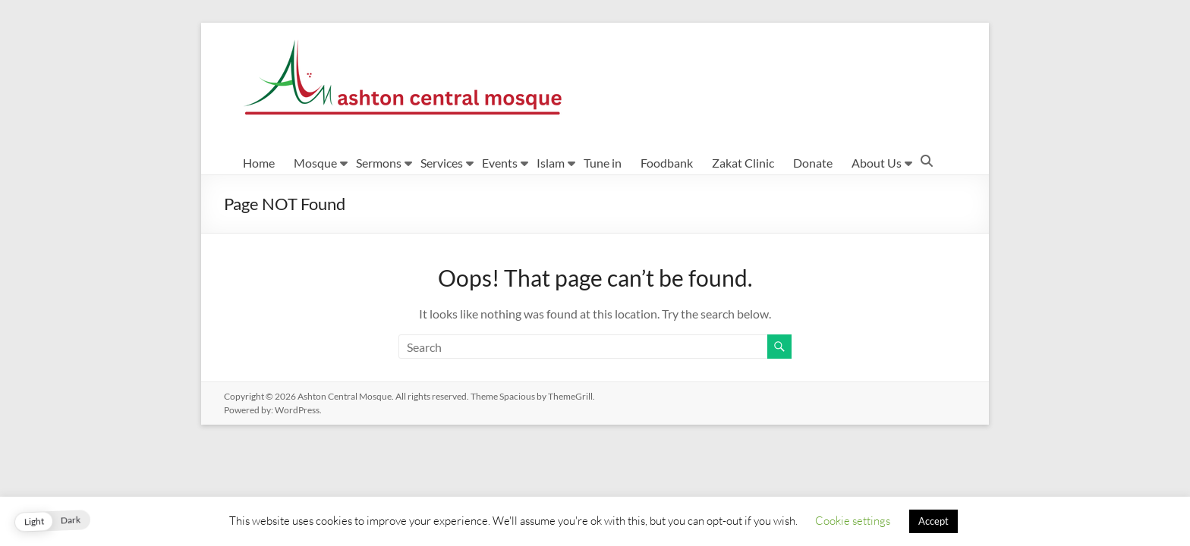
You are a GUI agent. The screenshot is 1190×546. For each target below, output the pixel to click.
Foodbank (667, 162)
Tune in (603, 162)
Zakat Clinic (743, 162)
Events (500, 162)
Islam (551, 162)
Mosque (315, 162)
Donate (813, 162)
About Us (877, 162)
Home (259, 162)
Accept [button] (933, 521)
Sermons (378, 162)
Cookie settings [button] (852, 520)
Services (441, 162)
